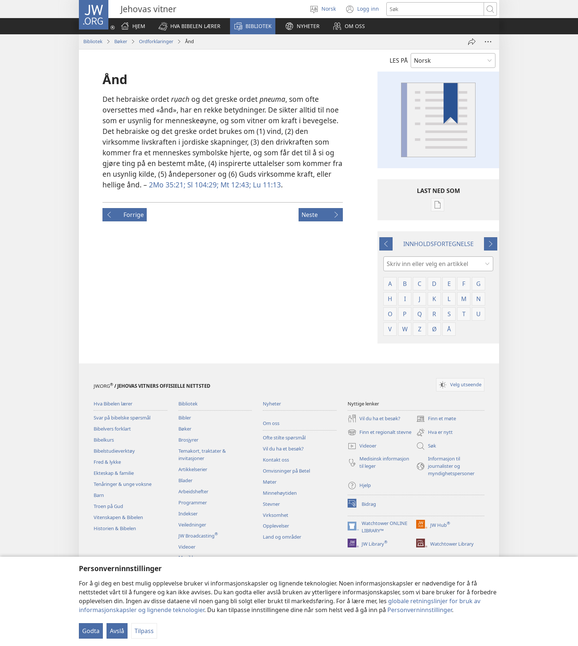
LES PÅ (399, 60)
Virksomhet (275, 515)
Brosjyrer (188, 439)
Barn (99, 495)
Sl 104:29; (202, 185)
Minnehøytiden (280, 493)
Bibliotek (92, 41)
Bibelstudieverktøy (114, 451)
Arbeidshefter (193, 491)
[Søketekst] (435, 9)
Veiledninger (192, 524)
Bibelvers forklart (112, 428)
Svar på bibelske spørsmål (122, 417)
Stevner (271, 504)
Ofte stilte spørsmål (284, 437)
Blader (185, 480)
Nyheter (272, 403)
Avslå (117, 631)
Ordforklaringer (156, 41)
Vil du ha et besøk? (283, 448)
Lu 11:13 (266, 185)
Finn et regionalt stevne (379, 432)
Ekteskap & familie (114, 473)
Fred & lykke (107, 462)
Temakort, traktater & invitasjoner (202, 455)
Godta (91, 631)
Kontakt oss (276, 459)
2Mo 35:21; (167, 185)
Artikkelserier (192, 469)
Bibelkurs (104, 439)
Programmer (192, 502)
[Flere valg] (488, 41)
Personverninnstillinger (419, 610)
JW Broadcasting (198, 535)
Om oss (271, 423)
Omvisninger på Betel (286, 470)
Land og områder (282, 536)
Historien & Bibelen (115, 528)
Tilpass (144, 631)
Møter (269, 482)
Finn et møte (436, 418)
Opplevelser (276, 525)
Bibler (184, 417)
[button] (189, 26)
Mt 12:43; (235, 185)
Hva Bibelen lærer (113, 403)
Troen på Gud (108, 506)
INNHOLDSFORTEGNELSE (438, 244)
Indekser (188, 513)
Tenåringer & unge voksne (123, 484)
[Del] (471, 41)
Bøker (120, 41)
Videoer (186, 546)
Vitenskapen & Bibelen (118, 517)
